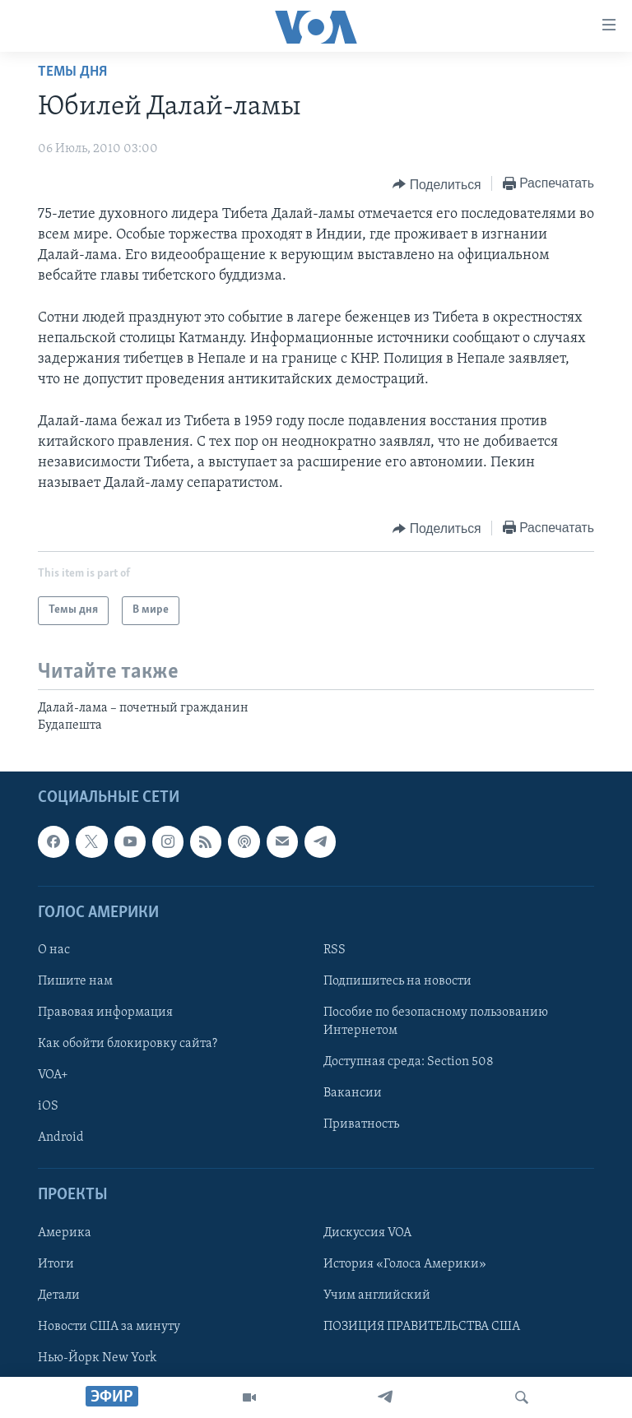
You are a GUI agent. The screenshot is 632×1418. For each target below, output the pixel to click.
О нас (54, 950)
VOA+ (53, 1075)
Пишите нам (75, 981)
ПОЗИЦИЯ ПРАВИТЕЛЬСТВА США (421, 1326)
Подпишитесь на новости (397, 981)
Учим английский (376, 1295)
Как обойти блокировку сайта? (127, 1043)
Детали (59, 1295)
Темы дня (72, 72)
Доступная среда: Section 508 (408, 1061)
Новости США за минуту (109, 1326)
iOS (48, 1106)
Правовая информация (105, 1012)
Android (61, 1137)
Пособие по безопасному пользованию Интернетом (435, 1021)
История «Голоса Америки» (404, 1264)
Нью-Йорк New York (97, 1358)
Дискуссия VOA (367, 1233)
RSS (334, 950)
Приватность (361, 1124)
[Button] (437, 184)
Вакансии (352, 1093)
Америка (64, 1233)
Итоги (56, 1264)
